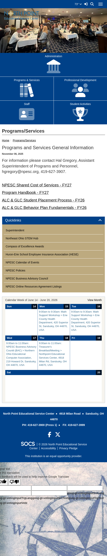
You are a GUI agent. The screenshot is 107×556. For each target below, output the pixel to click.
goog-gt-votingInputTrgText (86, 498)
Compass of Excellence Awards (25, 246)
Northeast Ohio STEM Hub (22, 238)
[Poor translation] (14, 482)
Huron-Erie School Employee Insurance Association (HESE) (42, 254)
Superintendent (15, 230)
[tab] (53, 220)
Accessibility (48, 448)
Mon (42, 306)
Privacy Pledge (68, 448)
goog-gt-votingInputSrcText (50, 498)
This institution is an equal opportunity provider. (53, 456)
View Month (94, 300)
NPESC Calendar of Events (22, 262)
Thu (42, 337)
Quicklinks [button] (17, 220)
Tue (74, 306)
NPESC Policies (15, 270)
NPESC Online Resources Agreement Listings (34, 286)
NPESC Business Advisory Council (27, 278)
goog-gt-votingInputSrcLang (85, 493)
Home (5, 140)
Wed (9, 337)
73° (78, 4)
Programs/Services (24, 140)
